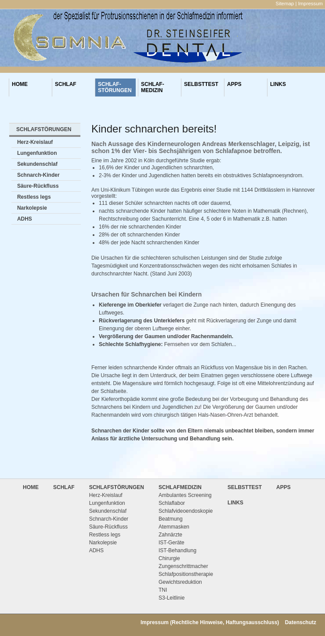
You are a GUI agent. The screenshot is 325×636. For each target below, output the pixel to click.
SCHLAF (65, 87)
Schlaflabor (172, 503)
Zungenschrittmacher (183, 566)
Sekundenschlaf (37, 164)
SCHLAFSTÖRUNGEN (43, 129)
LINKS (278, 87)
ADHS (24, 219)
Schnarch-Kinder (38, 175)
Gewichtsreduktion (180, 582)
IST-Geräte (171, 543)
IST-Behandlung (177, 550)
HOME (20, 87)
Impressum (310, 3)
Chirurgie (169, 558)
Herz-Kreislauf (35, 142)
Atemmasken (174, 527)
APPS (234, 87)
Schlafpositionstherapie (186, 574)
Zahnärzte (170, 535)
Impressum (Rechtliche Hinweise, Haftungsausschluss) (210, 622)
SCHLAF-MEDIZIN (152, 87)
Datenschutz (300, 622)
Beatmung (171, 519)
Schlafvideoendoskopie (186, 511)
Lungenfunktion (37, 153)
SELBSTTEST (201, 87)
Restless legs (34, 197)
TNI (163, 590)
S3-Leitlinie (171, 598)
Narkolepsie (32, 208)
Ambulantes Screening (185, 495)
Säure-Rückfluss (38, 186)
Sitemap (285, 3)
